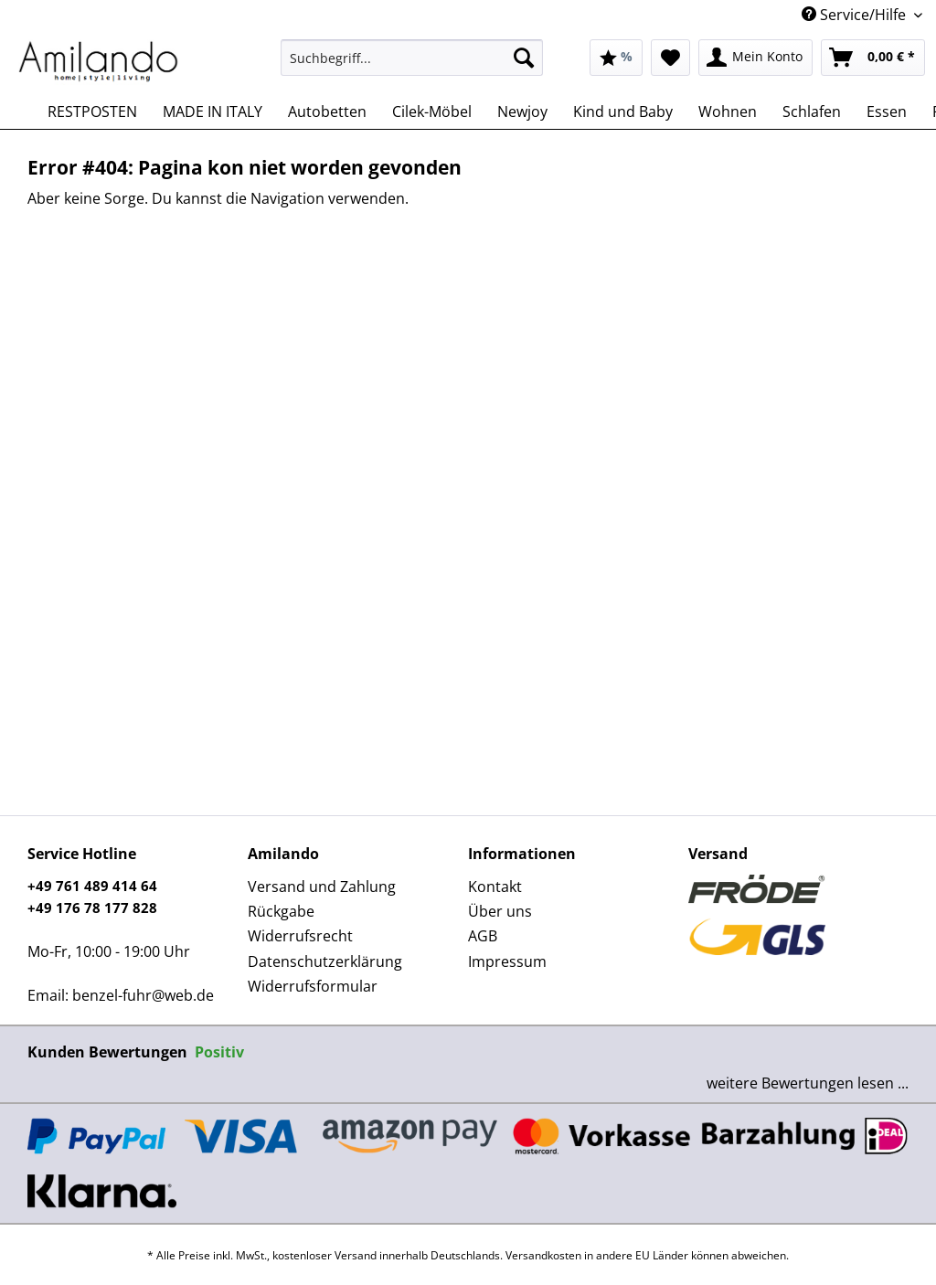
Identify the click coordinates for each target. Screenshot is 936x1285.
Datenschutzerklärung (325, 961)
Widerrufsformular (313, 986)
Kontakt (495, 886)
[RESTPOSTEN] (92, 111)
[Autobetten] (327, 111)
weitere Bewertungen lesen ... (808, 1083)
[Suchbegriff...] (412, 57)
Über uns (500, 911)
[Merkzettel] (670, 57)
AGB (482, 936)
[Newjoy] (522, 111)
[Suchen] (524, 57)
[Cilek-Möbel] (431, 111)
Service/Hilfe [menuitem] (855, 15)
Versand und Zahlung (322, 886)
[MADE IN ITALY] (212, 111)
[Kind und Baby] (623, 111)
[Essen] (887, 111)
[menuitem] (412, 66)
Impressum (507, 961)
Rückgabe (281, 911)
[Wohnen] (728, 111)
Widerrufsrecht (300, 936)
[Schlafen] (812, 111)
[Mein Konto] (755, 57)
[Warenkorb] (873, 57)
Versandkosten (543, 1255)
